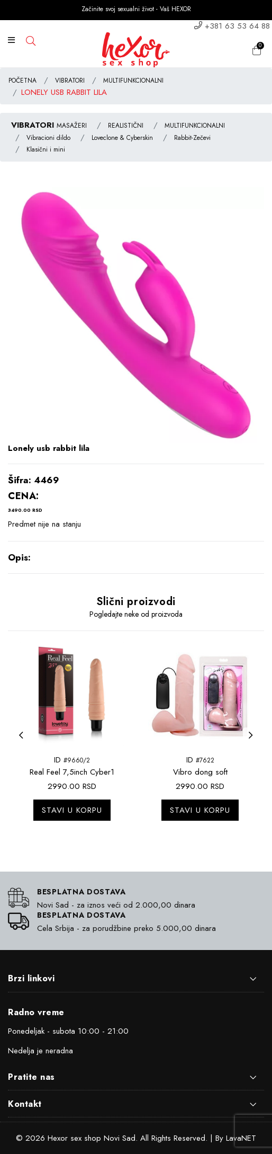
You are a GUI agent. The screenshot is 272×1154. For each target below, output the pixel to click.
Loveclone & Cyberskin (122, 138)
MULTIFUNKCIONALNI (133, 80)
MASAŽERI (72, 125)
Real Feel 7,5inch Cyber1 (72, 772)
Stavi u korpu (72, 810)
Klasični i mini (45, 149)
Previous (24, 741)
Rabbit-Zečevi (192, 138)
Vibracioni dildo (48, 138)
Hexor (58, 1138)
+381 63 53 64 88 (237, 26)
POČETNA (22, 80)
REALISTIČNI (125, 125)
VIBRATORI (70, 80)
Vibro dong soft (200, 772)
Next (253, 741)
